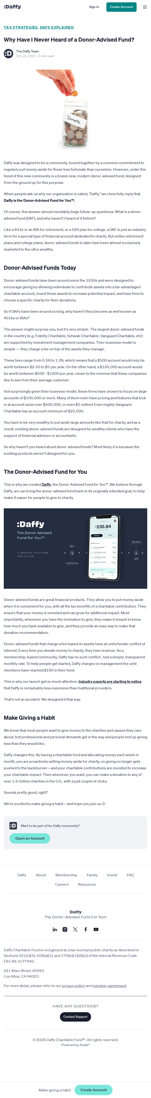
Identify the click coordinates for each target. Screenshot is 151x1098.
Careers (62, 884)
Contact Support (75, 1017)
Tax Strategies (21, 27)
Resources (87, 884)
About (41, 875)
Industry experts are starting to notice (110, 681)
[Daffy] (12, 7)
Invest (112, 875)
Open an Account (29, 838)
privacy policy (73, 985)
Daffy (46, 484)
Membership (66, 875)
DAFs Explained (57, 27)
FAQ (130, 875)
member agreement (109, 985)
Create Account (93, 1089)
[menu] (143, 7)
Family (92, 875)
